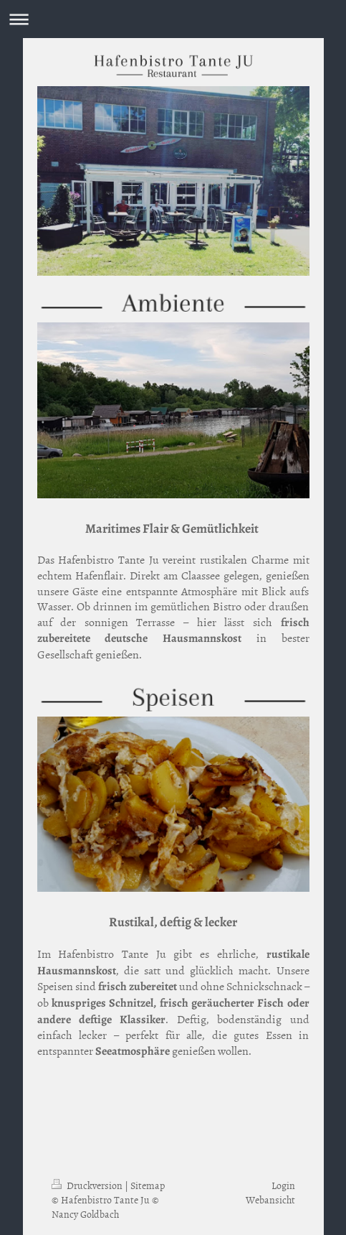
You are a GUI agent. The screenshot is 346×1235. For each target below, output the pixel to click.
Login (283, 1185)
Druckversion (88, 1185)
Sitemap (147, 1185)
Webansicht (270, 1199)
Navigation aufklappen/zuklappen (173, 19)
